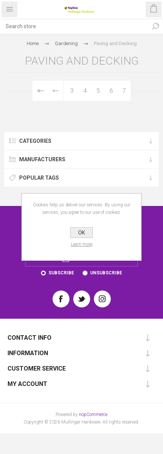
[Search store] (74, 26)
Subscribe (61, 272)
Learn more (81, 244)
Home (33, 43)
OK (81, 233)
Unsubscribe (106, 272)
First (40, 90)
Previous (55, 90)
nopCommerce (93, 414)
